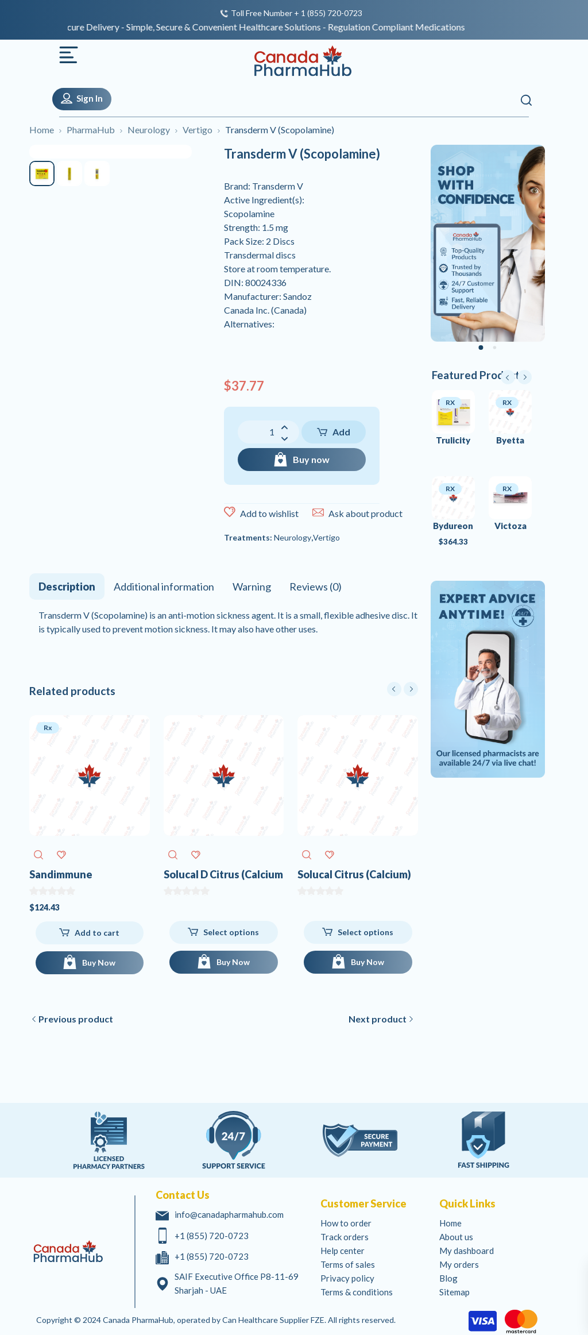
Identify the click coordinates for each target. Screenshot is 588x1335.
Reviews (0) (315, 586)
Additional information (164, 586)
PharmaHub (91, 129)
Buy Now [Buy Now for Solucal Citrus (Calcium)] (367, 962)
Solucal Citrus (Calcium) (354, 874)
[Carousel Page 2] (494, 348)
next (411, 689)
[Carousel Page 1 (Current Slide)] (480, 347)
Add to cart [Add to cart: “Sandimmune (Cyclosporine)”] (97, 932)
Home (41, 129)
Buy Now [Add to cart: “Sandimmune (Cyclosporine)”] (98, 962)
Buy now (311, 459)
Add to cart (334, 434)
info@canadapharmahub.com (229, 1214)
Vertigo (197, 129)
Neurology (148, 129)
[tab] (67, 586)
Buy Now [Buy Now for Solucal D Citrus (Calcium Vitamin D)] (233, 962)
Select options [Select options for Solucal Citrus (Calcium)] (365, 932)
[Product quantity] (268, 431)
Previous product (75, 1018)
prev (394, 689)
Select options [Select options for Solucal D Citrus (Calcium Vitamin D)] (231, 932)
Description (66, 586)
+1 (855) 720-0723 (212, 1235)
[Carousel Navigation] (402, 689)
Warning (252, 586)
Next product (378, 1018)
